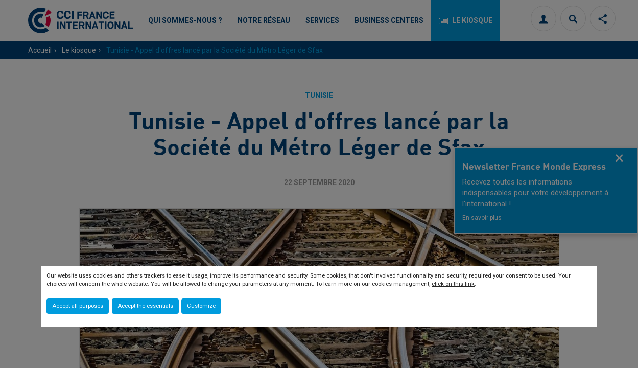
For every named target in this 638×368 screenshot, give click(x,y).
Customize (201, 306)
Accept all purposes (77, 306)
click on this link (453, 284)
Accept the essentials (145, 306)
